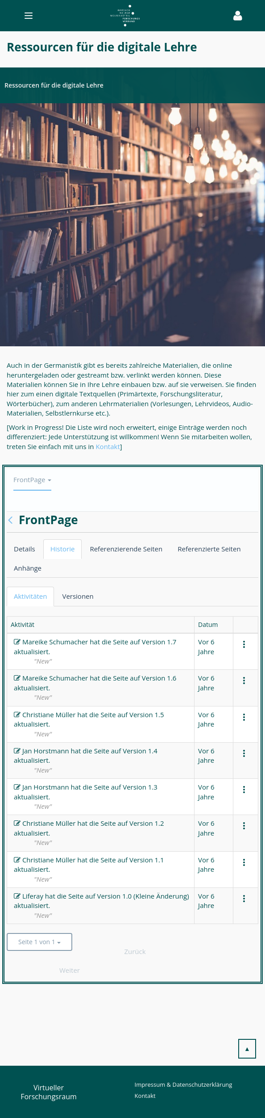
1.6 (171, 677)
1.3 (152, 786)
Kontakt (107, 446)
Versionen (77, 596)
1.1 (159, 859)
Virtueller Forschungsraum (49, 1092)
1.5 (159, 714)
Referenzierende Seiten (126, 548)
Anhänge (27, 567)
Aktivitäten (30, 596)
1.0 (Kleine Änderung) (155, 895)
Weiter (69, 970)
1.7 (171, 641)
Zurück (134, 951)
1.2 (159, 823)
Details (24, 548)
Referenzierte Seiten (209, 548)
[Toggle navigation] (118, 16)
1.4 (152, 750)
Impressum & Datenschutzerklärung (183, 1084)
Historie (62, 548)
